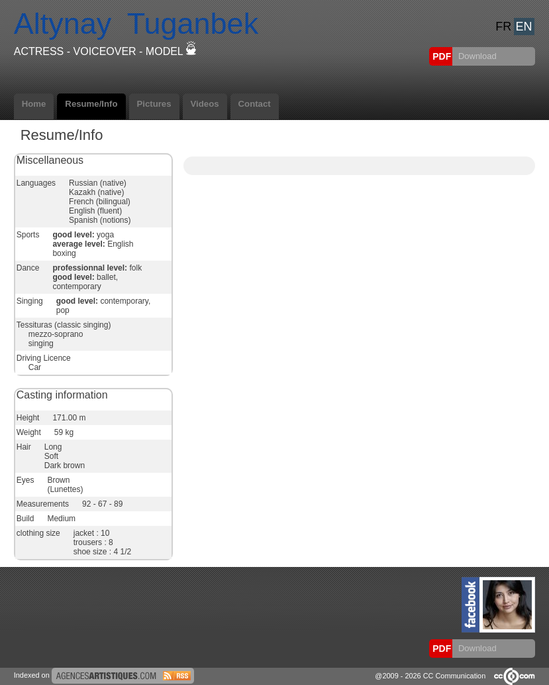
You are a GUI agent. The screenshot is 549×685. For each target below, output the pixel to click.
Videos (205, 104)
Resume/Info (91, 104)
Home (34, 104)
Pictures (154, 104)
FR (503, 26)
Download (476, 56)
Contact (254, 104)
